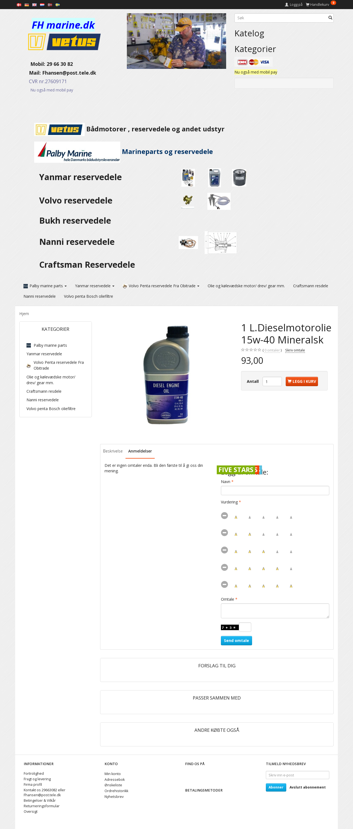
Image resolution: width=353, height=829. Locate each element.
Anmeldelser (140, 450)
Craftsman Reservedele (87, 264)
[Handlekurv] (321, 4)
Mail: (30, 72)
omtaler (272, 350)
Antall (253, 381)
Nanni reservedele (78, 241)
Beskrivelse (113, 450)
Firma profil (33, 784)
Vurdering (229, 501)
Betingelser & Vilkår (40, 800)
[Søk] (330, 18)
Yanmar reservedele (80, 177)
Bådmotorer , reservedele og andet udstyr (121, 128)
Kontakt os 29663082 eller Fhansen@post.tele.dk (44, 792)
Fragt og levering (37, 778)
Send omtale (236, 640)
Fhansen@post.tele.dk (69, 72)
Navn (225, 481)
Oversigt (31, 811)
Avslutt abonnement (308, 787)
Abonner (276, 787)
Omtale (227, 599)
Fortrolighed (34, 773)
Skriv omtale (295, 350)
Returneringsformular (42, 805)
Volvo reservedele (78, 200)
